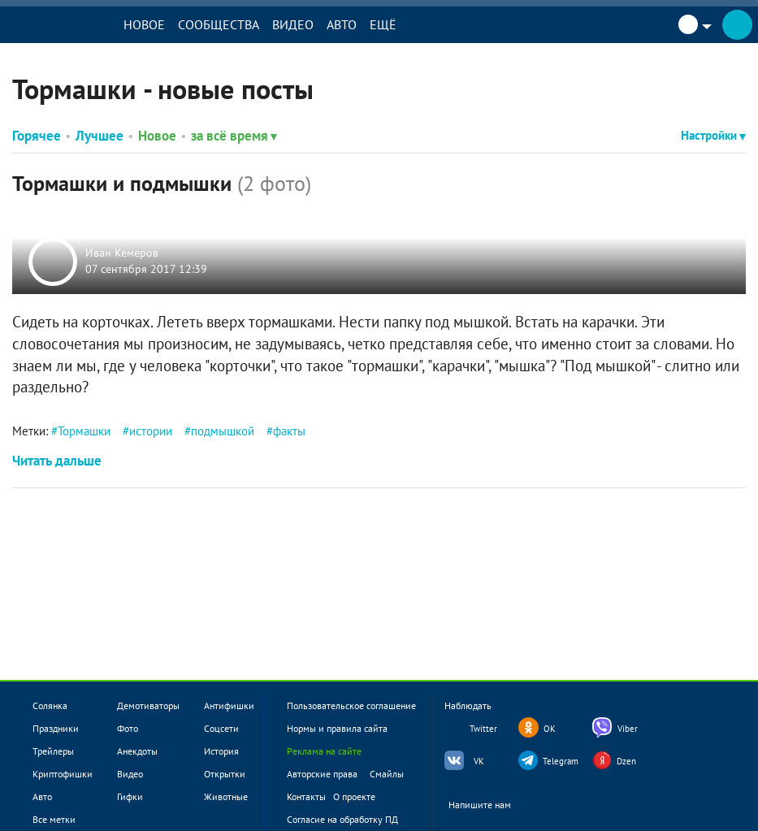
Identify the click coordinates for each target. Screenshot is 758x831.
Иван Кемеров (121, 253)
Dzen (626, 761)
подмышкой (222, 431)
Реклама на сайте (324, 751)
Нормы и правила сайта (337, 728)
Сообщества (218, 24)
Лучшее (99, 136)
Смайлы (387, 774)
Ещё (383, 24)
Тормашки (84, 431)
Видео (293, 24)
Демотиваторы (148, 705)
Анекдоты (137, 751)
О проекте (354, 796)
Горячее (36, 136)
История (221, 751)
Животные (226, 796)
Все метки (54, 819)
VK (479, 761)
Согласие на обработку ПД (342, 819)
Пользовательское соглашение (351, 705)
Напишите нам (490, 805)
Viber (627, 728)
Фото (127, 728)
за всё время (234, 136)
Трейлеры (53, 751)
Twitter (483, 728)
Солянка (49, 705)
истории (150, 431)
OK (550, 728)
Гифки (130, 796)
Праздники (55, 728)
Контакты (306, 796)
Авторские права (322, 774)
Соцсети (221, 728)
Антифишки (229, 705)
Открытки (224, 774)
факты (289, 431)
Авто (342, 24)
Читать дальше (57, 461)
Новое (144, 24)
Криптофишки (62, 774)
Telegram (560, 761)
